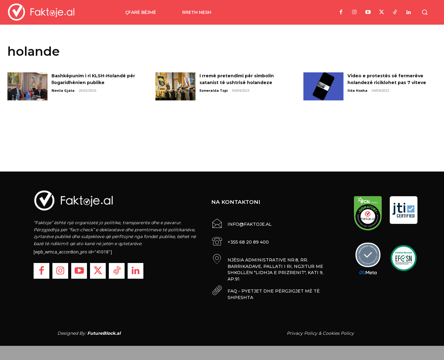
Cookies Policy (338, 331)
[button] (424, 12)
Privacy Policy (302, 331)
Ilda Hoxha (357, 90)
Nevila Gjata (63, 90)
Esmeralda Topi (213, 90)
